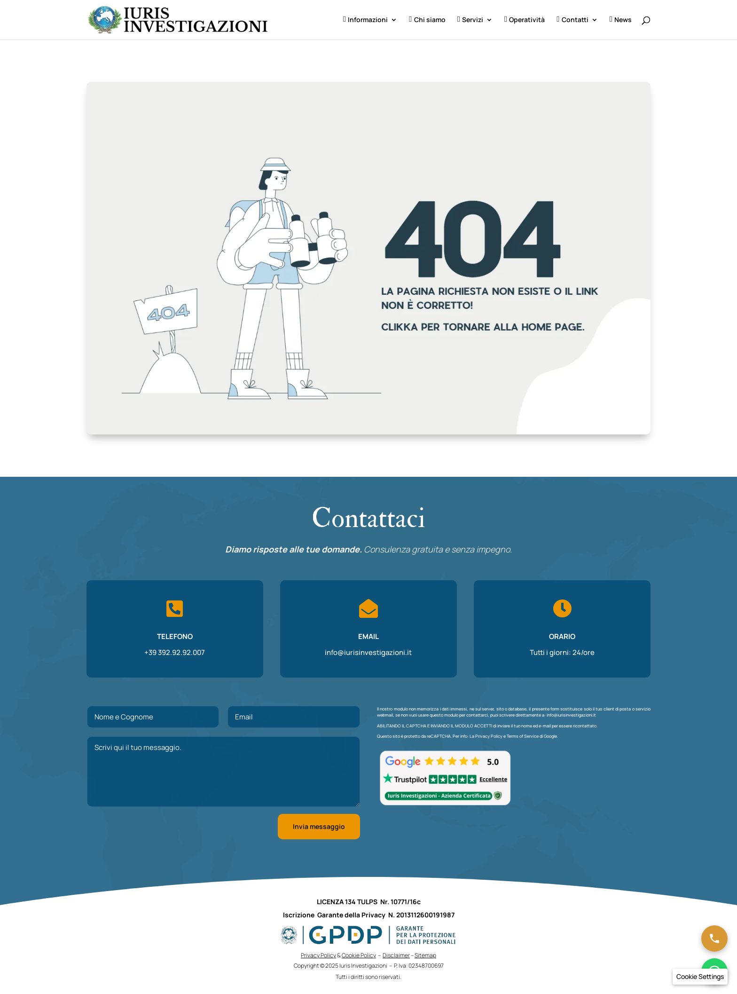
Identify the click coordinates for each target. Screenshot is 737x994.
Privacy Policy (488, 736)
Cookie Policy (359, 955)
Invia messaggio (319, 826)
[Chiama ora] (714, 938)
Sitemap (425, 955)
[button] (700, 977)
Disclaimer (396, 955)
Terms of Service (523, 736)
